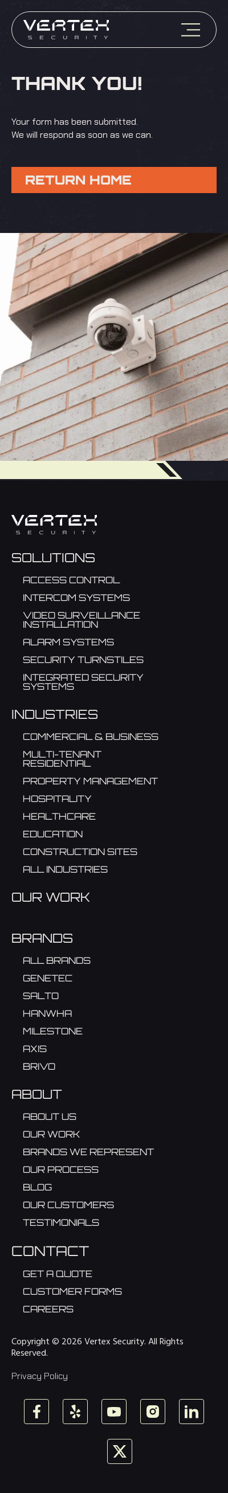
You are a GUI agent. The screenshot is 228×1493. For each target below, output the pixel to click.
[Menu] (191, 30)
